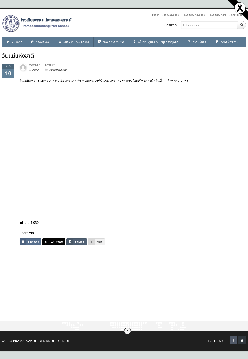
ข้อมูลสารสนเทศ (111, 42)
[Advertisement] (122, 291)
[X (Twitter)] (53, 241)
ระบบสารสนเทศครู (218, 15)
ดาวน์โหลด (197, 42)
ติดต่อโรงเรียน (237, 15)
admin (35, 70)
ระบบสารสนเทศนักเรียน (194, 15)
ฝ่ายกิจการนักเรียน (57, 70)
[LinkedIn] (76, 241)
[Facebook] (30, 241)
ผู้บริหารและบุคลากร (73, 42)
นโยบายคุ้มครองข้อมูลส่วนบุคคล (155, 42)
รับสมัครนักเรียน (171, 15)
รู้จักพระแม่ (40, 42)
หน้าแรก (155, 15)
